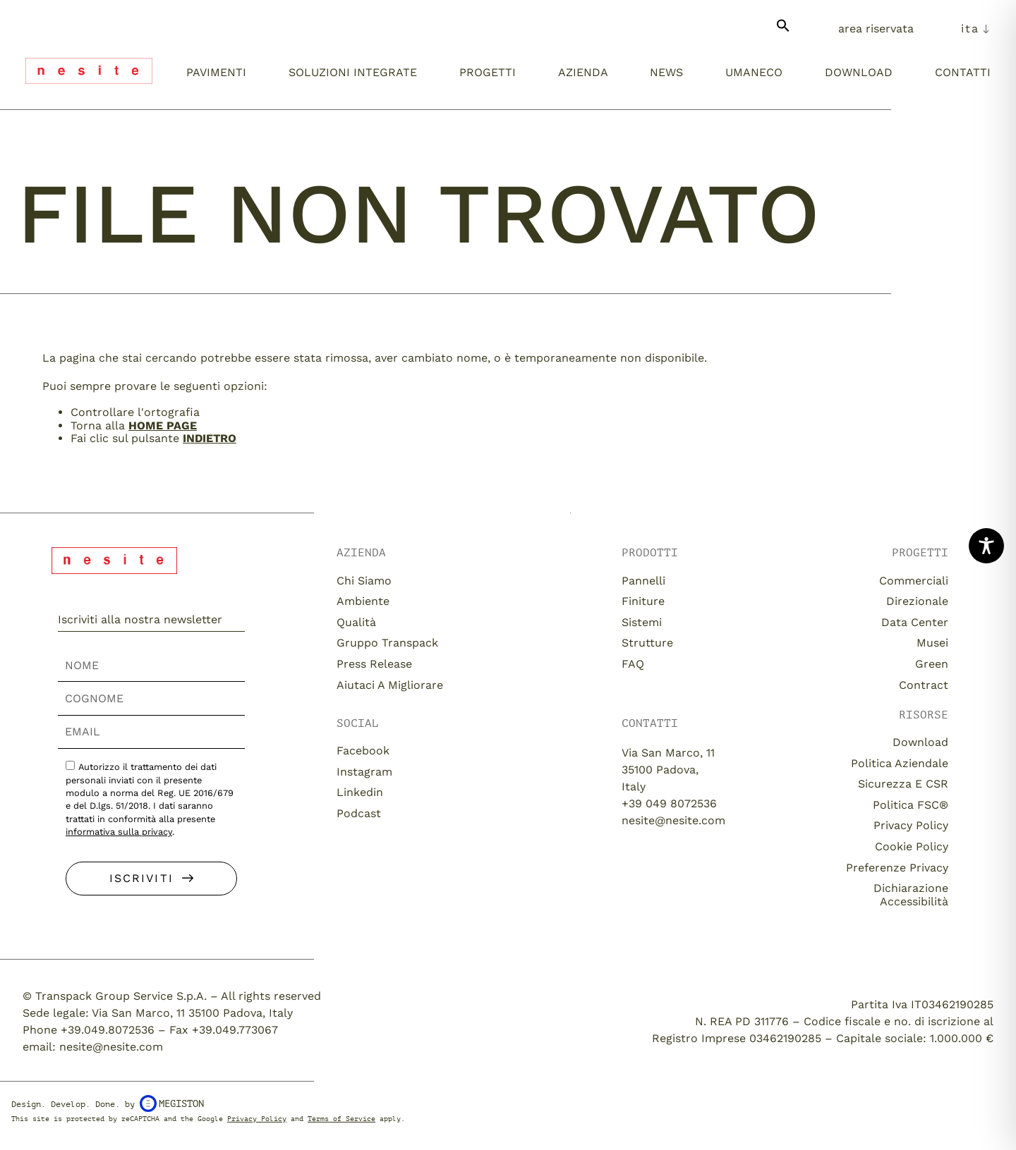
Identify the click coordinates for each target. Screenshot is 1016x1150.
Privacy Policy (910, 825)
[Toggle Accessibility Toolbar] (986, 546)
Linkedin (360, 792)
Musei (932, 642)
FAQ (633, 664)
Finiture (643, 601)
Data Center (914, 622)
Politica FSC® (910, 805)
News (666, 72)
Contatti (963, 72)
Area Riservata (876, 28)
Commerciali (913, 580)
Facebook (363, 750)
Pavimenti (216, 72)
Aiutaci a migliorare (390, 685)
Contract (923, 685)
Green (931, 664)
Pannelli (643, 580)
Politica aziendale (899, 763)
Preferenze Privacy (897, 867)
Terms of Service (341, 1119)
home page (162, 425)
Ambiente (363, 601)
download (920, 742)
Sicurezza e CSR (903, 783)
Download (859, 72)
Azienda (583, 72)
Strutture (647, 642)
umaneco (753, 72)
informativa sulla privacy (119, 831)
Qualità (356, 622)
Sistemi (642, 622)
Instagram (364, 771)
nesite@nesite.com (673, 820)
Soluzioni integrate (353, 72)
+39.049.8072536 (108, 1029)
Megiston (172, 1103)
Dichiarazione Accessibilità (910, 894)
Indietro (209, 438)
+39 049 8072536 (669, 803)
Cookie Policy (911, 846)
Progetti (487, 72)
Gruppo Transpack (387, 642)
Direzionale (917, 601)
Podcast (359, 813)
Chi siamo (364, 580)
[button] (783, 31)
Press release (374, 664)
